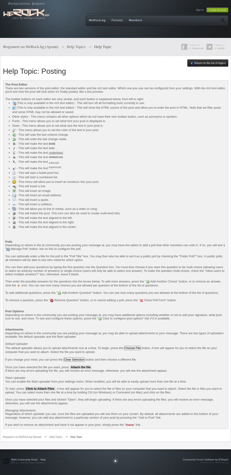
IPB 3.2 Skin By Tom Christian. (28, 462)
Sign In (200, 10)
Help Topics (55, 436)
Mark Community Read (24, 459)
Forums (117, 20)
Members (136, 20)
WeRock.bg (97, 20)
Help (43, 459)
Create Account (217, 10)
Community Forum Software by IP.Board (205, 459)
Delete (130, 424)
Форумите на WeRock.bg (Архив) (22, 436)
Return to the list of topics (208, 63)
